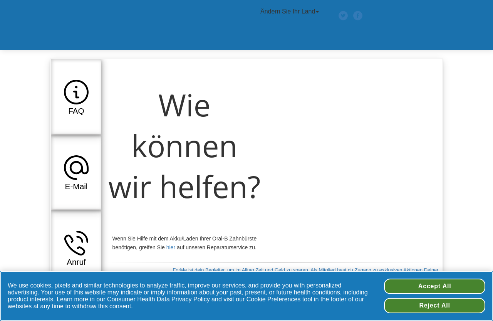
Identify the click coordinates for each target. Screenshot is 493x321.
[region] (246, 296)
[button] (76, 96)
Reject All (434, 305)
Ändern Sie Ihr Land (290, 11)
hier (170, 247)
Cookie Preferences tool (279, 299)
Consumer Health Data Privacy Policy (158, 299)
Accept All (434, 286)
